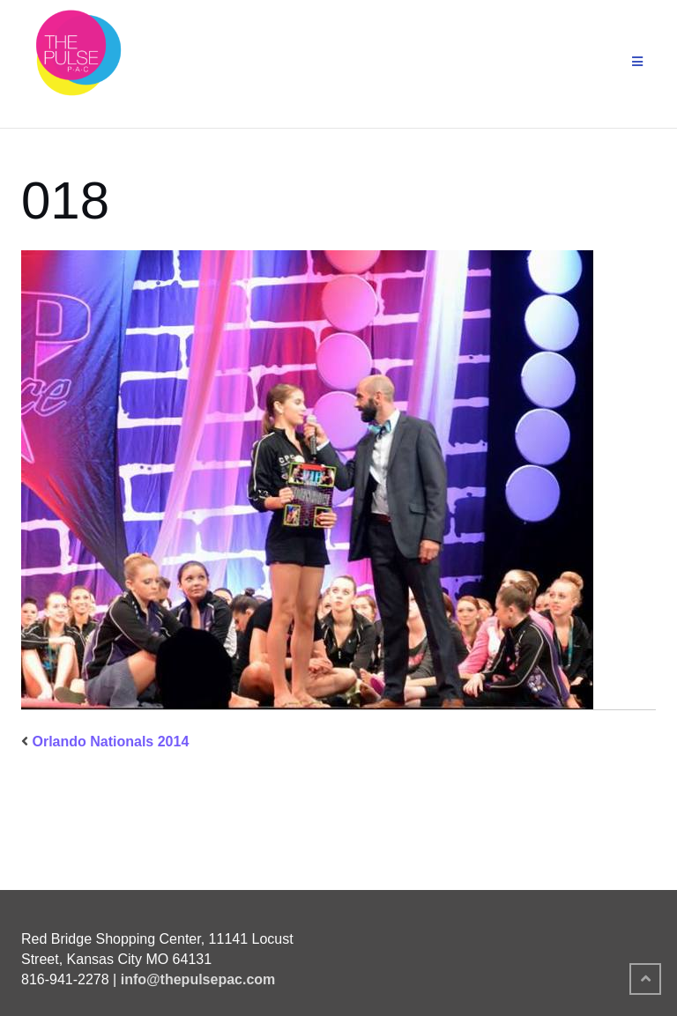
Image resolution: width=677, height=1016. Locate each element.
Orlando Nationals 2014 (110, 741)
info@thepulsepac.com (198, 979)
